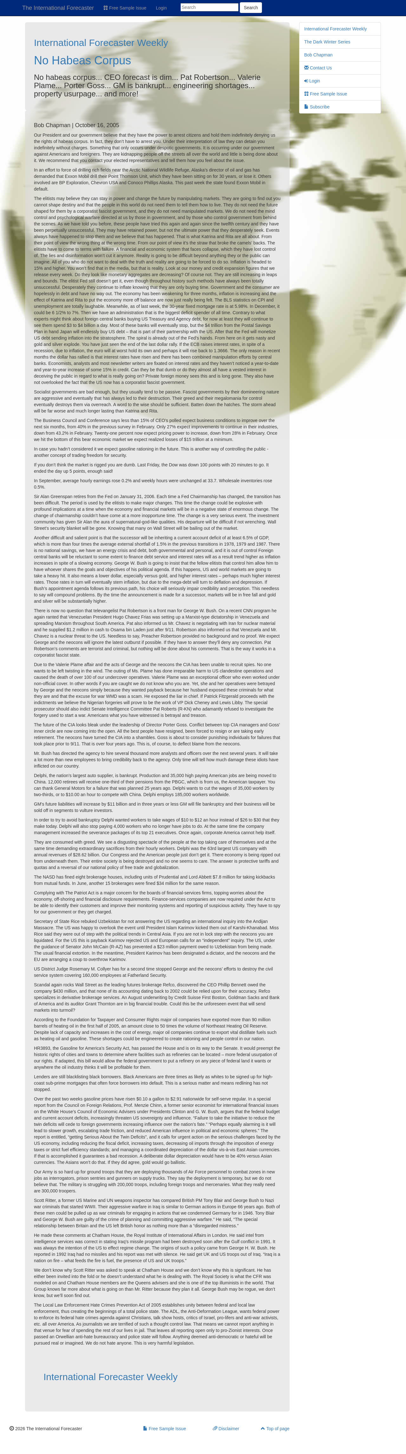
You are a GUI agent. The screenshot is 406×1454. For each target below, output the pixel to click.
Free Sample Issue (124, 7)
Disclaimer (226, 1428)
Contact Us (318, 67)
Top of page (275, 1428)
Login (161, 7)
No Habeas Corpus (82, 60)
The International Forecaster (58, 8)
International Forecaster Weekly (101, 42)
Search (251, 7)
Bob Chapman (318, 54)
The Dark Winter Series (327, 41)
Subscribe (317, 106)
